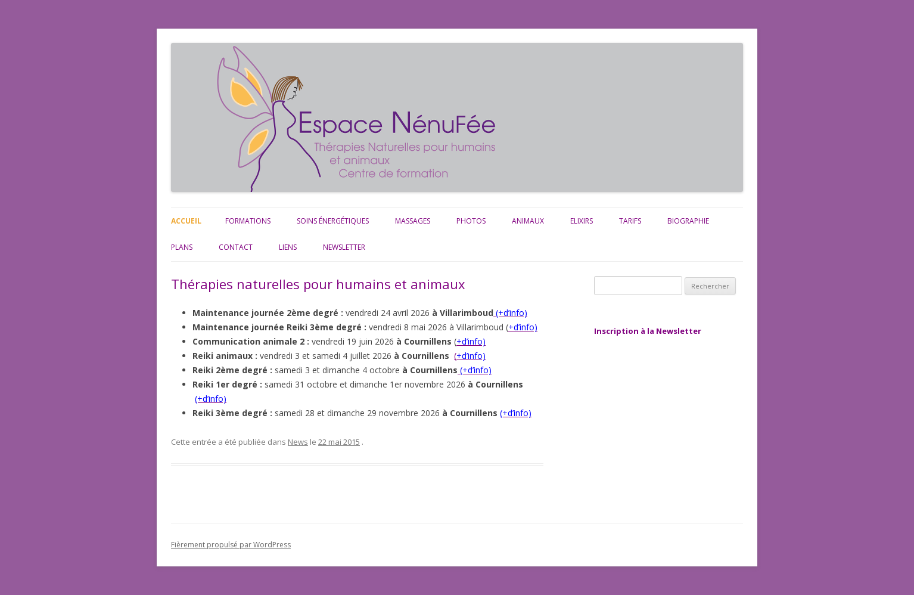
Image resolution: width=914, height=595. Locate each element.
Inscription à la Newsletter (647, 331)
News (298, 441)
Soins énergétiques (333, 221)
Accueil (186, 221)
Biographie (688, 221)
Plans (181, 247)
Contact (236, 247)
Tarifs (630, 221)
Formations (248, 221)
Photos (471, 221)
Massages (412, 221)
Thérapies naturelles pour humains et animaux (318, 284)
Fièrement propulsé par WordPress (231, 545)
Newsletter (344, 247)
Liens (288, 247)
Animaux (528, 221)
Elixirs (581, 221)
